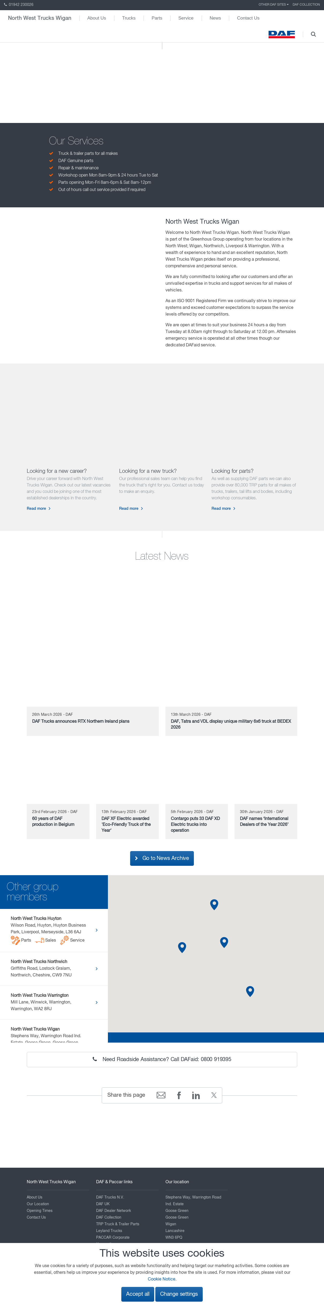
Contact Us (248, 18)
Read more (36, 509)
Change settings (179, 1294)
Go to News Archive (162, 858)
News (215, 18)
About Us (96, 18)
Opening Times (39, 1211)
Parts (157, 18)
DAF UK (103, 1204)
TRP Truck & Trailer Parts (117, 1224)
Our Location (38, 1204)
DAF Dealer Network (113, 1211)
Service (186, 18)
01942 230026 (18, 5)
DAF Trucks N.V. (110, 1197)
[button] (182, 947)
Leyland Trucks (109, 1231)
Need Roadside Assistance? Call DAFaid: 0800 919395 (162, 1059)
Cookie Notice (161, 1279)
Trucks (128, 18)
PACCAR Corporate (113, 1237)
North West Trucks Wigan (39, 18)
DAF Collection (306, 4)
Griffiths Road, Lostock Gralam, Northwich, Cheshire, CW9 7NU (41, 969)
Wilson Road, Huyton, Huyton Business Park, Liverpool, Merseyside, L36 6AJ (49, 931)
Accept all (137, 1294)
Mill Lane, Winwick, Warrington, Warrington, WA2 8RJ (41, 1002)
